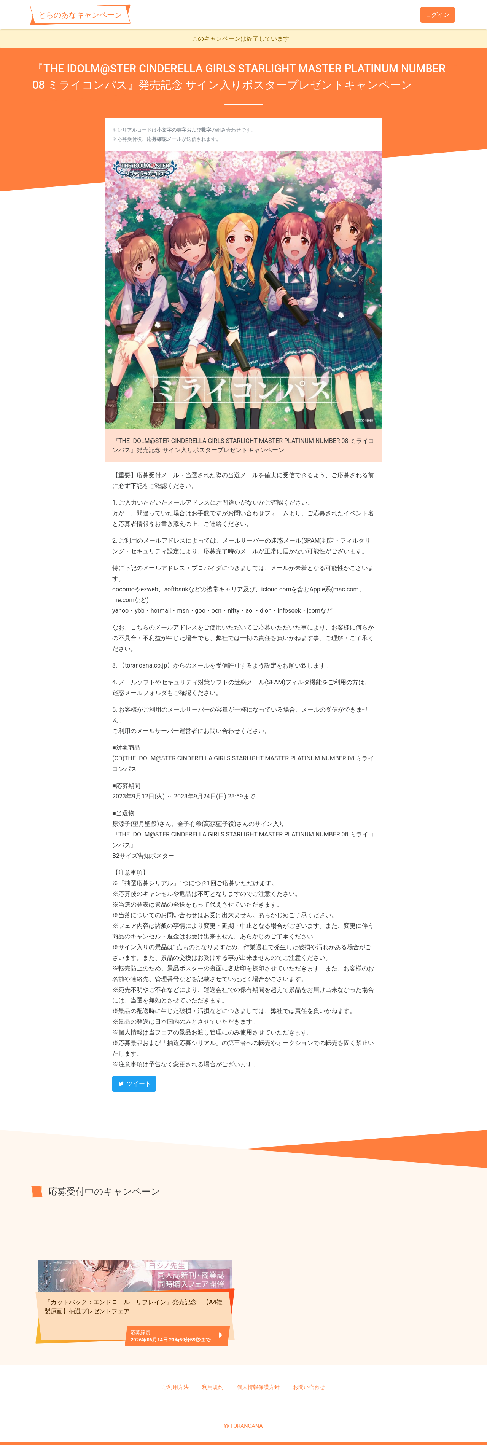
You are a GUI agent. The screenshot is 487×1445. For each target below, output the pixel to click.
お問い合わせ (309, 1387)
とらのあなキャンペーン (80, 14)
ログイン (437, 14)
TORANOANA (246, 1426)
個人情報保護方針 (258, 1387)
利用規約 (212, 1387)
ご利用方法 (175, 1387)
